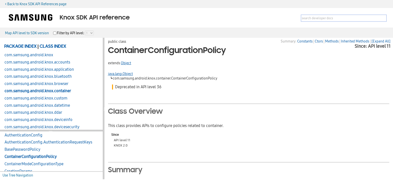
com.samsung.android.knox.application (39, 69)
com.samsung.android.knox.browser (36, 83)
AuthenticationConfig (23, 135)
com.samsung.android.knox (29, 55)
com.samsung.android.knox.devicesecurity (42, 127)
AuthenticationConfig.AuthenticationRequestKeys (48, 142)
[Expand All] (380, 41)
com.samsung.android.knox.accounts (37, 62)
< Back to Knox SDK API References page (35, 4)
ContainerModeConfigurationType (34, 164)
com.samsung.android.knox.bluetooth (38, 76)
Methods (332, 41)
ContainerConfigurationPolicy (31, 156)
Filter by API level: (71, 33)
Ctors (319, 41)
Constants (305, 41)
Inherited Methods (355, 41)
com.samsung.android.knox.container (38, 91)
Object (126, 63)
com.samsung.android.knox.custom (36, 98)
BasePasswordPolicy (22, 149)
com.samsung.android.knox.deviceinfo (38, 119)
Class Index (53, 46)
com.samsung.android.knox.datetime (37, 105)
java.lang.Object (120, 74)
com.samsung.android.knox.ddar (33, 112)
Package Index (20, 46)
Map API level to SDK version (27, 33)
